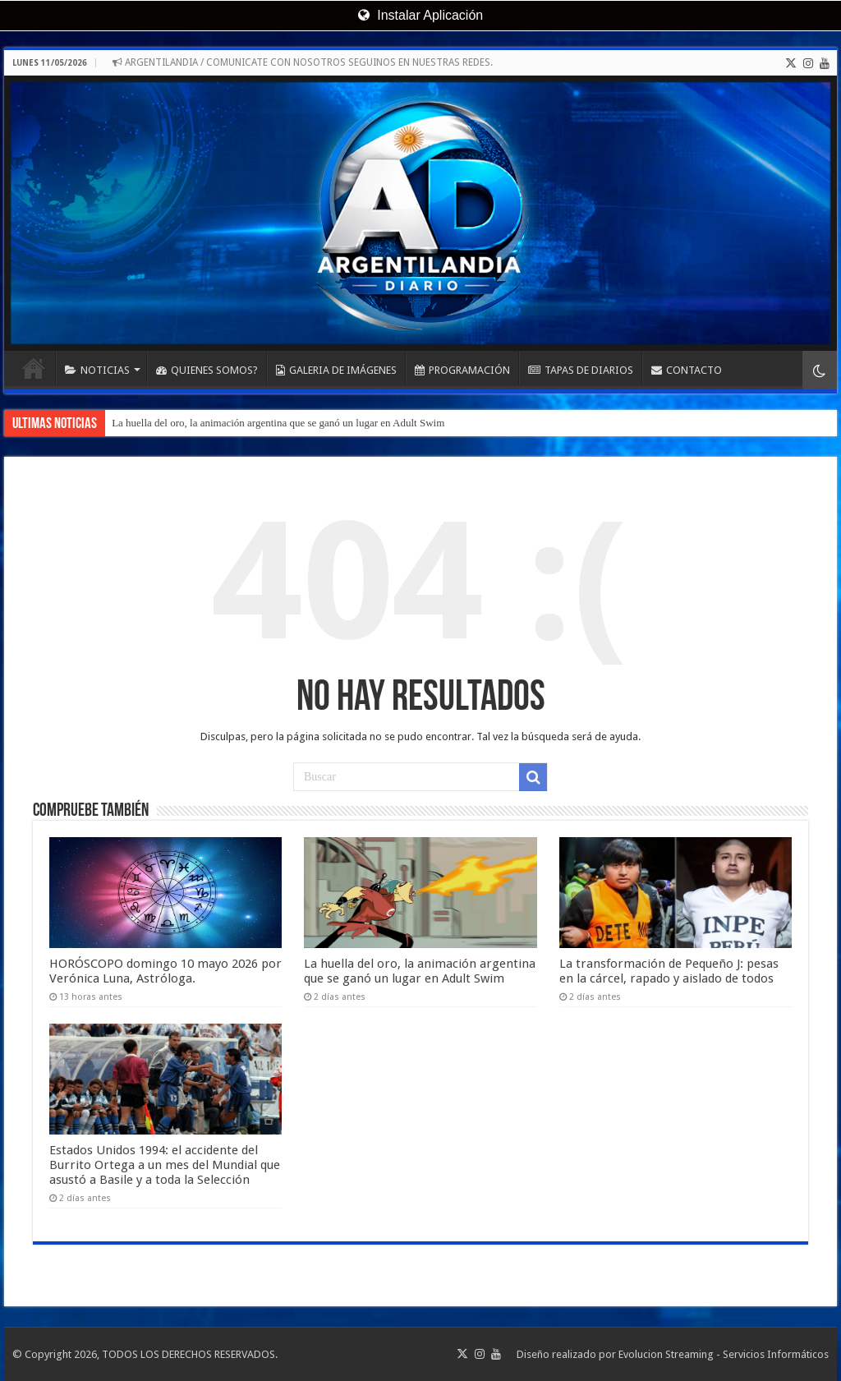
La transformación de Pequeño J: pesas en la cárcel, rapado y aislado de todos (669, 971)
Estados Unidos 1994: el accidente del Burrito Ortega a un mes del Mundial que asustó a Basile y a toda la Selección (164, 1165)
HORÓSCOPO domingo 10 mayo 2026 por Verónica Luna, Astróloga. (165, 971)
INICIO (33, 368)
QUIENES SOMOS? (207, 370)
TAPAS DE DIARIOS (580, 370)
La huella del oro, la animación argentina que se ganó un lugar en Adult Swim (278, 423)
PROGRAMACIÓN (462, 370)
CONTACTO (686, 370)
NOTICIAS (97, 370)
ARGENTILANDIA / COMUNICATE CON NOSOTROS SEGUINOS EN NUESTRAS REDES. (303, 62)
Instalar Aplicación (420, 15)
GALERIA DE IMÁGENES (336, 370)
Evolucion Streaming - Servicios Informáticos (723, 1354)
